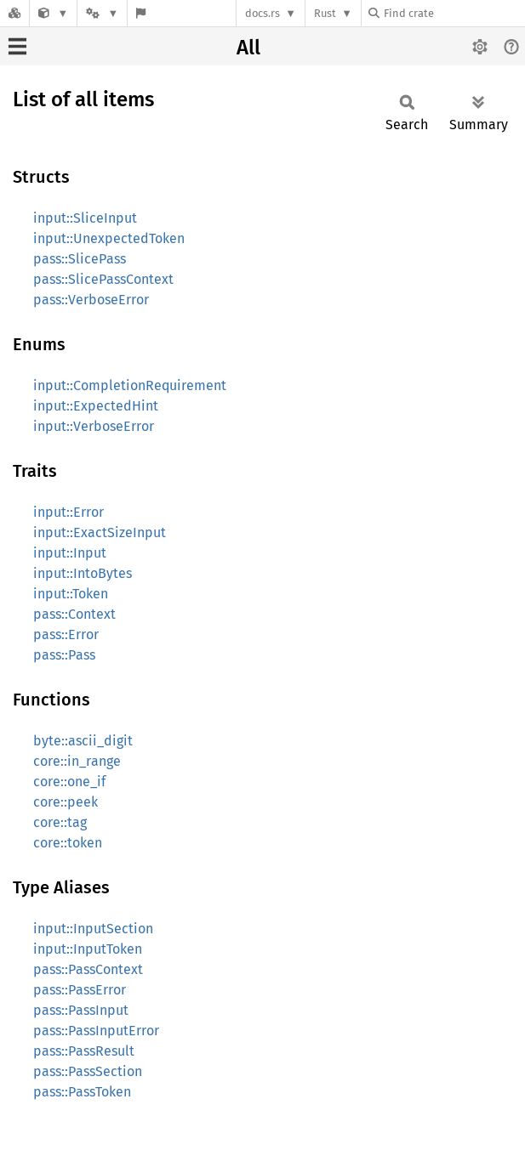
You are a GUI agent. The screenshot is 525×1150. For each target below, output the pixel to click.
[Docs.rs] (14, 13)
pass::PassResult (83, 1051)
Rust (325, 13)
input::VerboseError (93, 426)
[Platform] (102, 13)
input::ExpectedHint (95, 406)
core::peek (65, 802)
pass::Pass (64, 655)
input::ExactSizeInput (99, 532)
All (248, 47)
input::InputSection (93, 929)
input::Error (68, 512)
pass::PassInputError (96, 1031)
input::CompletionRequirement (129, 385)
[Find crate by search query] (453, 13)
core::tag (60, 822)
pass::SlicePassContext (103, 279)
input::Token (70, 594)
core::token (67, 843)
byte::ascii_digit (83, 741)
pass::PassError (79, 990)
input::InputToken (87, 949)
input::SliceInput (85, 218)
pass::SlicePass (79, 259)
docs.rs (262, 13)
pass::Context (74, 614)
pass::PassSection (87, 1071)
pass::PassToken (82, 1092)
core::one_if (69, 781)
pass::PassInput (80, 1010)
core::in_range (77, 761)
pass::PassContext (88, 969)
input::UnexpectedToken (109, 238)
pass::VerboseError (91, 300)
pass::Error (66, 634)
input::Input (69, 553)
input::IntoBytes (82, 573)
